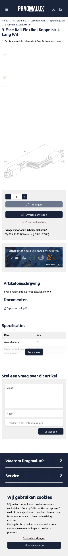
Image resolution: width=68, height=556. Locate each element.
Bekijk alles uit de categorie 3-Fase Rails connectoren (31, 41)
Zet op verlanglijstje (34, 221)
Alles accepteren (34, 545)
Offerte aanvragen (34, 214)
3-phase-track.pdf (17, 308)
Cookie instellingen (34, 538)
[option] (5, 54)
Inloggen (34, 204)
